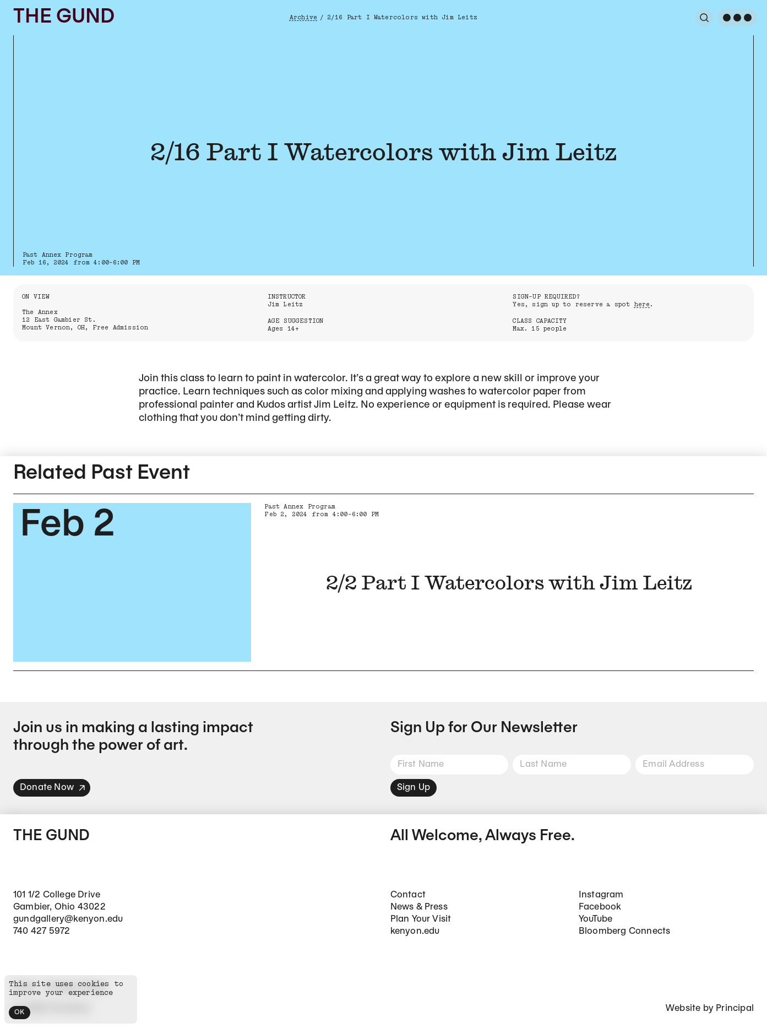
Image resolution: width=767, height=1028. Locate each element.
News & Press (419, 907)
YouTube (595, 919)
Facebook (600, 907)
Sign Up (413, 787)
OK (19, 1012)
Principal (735, 1008)
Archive (303, 17)
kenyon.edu (415, 931)
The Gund (64, 17)
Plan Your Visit (421, 919)
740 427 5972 (41, 931)
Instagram (601, 895)
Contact (408, 895)
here (642, 304)
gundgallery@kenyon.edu (68, 919)
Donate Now (53, 787)
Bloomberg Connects (625, 931)
